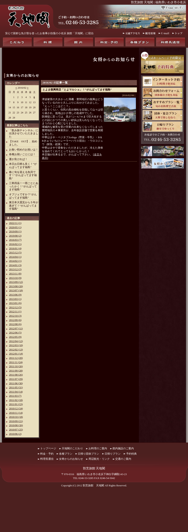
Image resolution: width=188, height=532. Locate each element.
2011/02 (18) (16, 400)
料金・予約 (109, 42)
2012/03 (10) (16, 345)
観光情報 (149, 33)
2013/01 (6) (15, 303)
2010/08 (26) (16, 425)
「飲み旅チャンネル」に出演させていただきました (23, 133)
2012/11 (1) (15, 311)
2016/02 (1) (15, 244)
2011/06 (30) (16, 383)
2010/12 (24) (16, 408)
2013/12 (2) (15, 269)
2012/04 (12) (16, 341)
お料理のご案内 (97, 448)
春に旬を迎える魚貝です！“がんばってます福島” (23, 175)
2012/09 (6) (15, 320)
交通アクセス (131, 33)
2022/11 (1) (15, 223)
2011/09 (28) (16, 370)
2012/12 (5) (15, 307)
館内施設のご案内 (123, 448)
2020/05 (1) (15, 227)
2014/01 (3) (15, 265)
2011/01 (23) (16, 404)
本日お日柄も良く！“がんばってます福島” (23, 165)
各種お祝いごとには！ (22, 154)
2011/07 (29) (16, 379)
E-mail (164, 33)
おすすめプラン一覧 (162, 104)
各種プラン (140, 42)
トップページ (48, 448)
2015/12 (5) (15, 252)
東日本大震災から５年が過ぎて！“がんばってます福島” (23, 205)
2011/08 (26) (16, 374)
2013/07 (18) (16, 290)
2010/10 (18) (16, 416)
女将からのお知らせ (22, 75)
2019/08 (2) (15, 235)
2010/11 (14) (16, 412)
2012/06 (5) (15, 332)
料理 (48, 42)
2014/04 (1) (15, 256)
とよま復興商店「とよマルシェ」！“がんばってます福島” (77, 89)
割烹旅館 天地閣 (93, 485)
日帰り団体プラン (88, 453)
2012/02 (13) (16, 349)
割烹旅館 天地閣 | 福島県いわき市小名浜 (158, 2)
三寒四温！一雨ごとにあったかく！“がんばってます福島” (23, 186)
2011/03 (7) (15, 395)
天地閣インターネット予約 (162, 81)
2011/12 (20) (16, 357)
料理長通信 (170, 42)
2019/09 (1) (15, 231)
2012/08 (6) (15, 324)
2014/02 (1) (15, 260)
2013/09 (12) (16, 282)
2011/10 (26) (16, 366)
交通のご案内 (123, 458)
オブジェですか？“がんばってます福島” (23, 196)
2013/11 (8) (15, 273)
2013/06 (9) (15, 294)
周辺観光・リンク (99, 458)
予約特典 (131, 453)
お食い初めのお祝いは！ (23, 149)
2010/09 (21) (16, 421)
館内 (78, 42)
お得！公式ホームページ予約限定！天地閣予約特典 (162, 62)
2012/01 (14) (16, 353)
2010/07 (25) (16, 429)
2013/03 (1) (15, 298)
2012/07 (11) (16, 328)
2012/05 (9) (15, 336)
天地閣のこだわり (17, 42)
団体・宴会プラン (162, 115)
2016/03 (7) (15, 239)
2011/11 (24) (16, 362)
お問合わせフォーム (162, 93)
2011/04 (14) (16, 391)
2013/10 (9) (15, 277)
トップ (177, 33)
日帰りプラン (162, 126)
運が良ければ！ (18, 159)
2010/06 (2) (15, 433)
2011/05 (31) (16, 387)
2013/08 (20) (16, 286)
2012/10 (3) (15, 315)
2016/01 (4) (15, 248)
